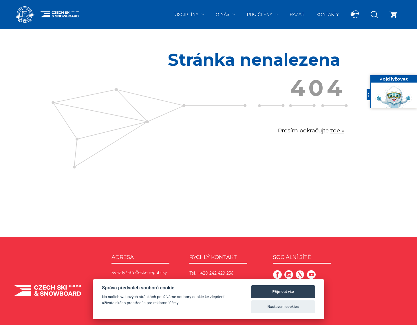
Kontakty (327, 14)
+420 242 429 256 (215, 273)
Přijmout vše (283, 291)
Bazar (297, 14)
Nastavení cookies (283, 306)
